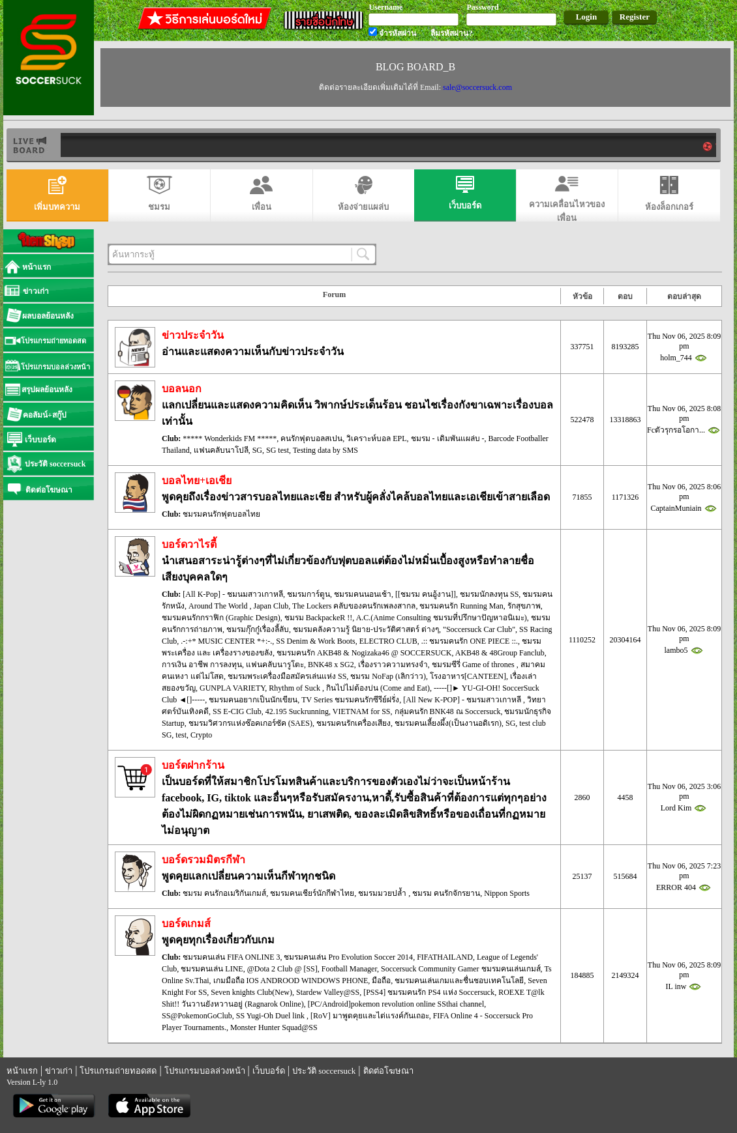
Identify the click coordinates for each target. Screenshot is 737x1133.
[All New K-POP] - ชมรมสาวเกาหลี (463, 699)
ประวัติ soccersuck (323, 1071)
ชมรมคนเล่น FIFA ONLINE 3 (231, 957)
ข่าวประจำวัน (193, 335)
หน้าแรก (22, 1071)
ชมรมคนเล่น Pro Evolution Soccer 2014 (348, 957)
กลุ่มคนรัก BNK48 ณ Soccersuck (448, 711)
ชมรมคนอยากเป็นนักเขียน (253, 699)
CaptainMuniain (676, 508)
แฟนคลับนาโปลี (221, 450)
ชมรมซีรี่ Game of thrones (474, 664)
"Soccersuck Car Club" (479, 629)
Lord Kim (676, 807)
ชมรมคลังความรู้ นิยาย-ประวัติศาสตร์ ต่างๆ (366, 629)
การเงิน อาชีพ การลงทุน (202, 664)
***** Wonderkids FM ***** (230, 438)
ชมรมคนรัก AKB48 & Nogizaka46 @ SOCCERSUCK (364, 652)
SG (257, 450)
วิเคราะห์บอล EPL (376, 438)
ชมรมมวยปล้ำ (383, 893)
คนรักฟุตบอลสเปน (311, 438)
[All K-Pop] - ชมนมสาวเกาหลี (233, 594)
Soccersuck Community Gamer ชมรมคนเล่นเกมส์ (461, 968)
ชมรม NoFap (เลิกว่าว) (388, 676)
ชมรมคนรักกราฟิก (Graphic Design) (221, 617)
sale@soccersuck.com (477, 87)
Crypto (201, 734)
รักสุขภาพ (524, 605)
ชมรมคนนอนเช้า (362, 594)
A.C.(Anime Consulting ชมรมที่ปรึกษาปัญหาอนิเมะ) (441, 617)
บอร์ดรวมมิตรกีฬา (203, 859)
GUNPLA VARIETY (232, 688)
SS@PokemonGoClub (197, 1015)
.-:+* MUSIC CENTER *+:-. (226, 641)
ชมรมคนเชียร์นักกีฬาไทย (312, 893)
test (181, 734)
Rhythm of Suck (295, 688)
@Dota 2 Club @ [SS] (282, 968)
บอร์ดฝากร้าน (193, 765)
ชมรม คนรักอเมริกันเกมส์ (224, 893)
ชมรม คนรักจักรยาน (446, 893)
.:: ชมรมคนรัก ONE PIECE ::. (469, 641)
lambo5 (676, 650)
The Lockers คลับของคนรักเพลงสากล (353, 605)
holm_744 (676, 357)
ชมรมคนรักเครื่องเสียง (353, 723)
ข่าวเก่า (58, 1071)
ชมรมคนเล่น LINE (212, 968)
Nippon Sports (507, 893)
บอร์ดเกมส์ (186, 923)
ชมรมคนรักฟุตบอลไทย (221, 514)
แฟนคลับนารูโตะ (275, 664)
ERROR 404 (676, 887)
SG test (277, 450)
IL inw (676, 986)
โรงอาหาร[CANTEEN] (468, 676)
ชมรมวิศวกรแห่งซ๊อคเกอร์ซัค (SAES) (250, 723)
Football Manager (349, 968)
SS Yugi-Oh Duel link (271, 1015)
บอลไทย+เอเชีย (197, 480)
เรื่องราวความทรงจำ (393, 664)
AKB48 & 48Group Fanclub (500, 652)
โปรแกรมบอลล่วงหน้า (204, 1071)
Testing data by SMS (325, 450)
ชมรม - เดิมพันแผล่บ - (448, 438)
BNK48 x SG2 (331, 664)
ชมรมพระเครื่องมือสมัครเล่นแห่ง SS (287, 676)
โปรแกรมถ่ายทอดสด (118, 1071)
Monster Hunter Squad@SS (274, 1027)
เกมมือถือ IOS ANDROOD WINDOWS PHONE (290, 980)
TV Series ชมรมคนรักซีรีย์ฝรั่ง (350, 699)
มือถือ (381, 980)
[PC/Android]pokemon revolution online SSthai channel (396, 1004)
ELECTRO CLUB (388, 641)
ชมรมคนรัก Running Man (461, 605)
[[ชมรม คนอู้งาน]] (425, 594)
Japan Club (271, 605)
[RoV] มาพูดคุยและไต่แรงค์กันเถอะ (369, 1015)
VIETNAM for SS (362, 711)
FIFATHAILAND (445, 957)
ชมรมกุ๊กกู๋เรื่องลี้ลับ (257, 629)
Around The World (219, 605)
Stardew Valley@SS (327, 992)
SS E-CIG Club (237, 711)
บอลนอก (182, 388)
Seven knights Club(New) (251, 992)
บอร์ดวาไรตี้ (189, 544)
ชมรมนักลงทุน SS (489, 594)
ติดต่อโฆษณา (388, 1071)
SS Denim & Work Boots (315, 641)
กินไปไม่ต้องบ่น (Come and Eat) (378, 688)
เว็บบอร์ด (268, 1071)
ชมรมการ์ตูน (308, 594)
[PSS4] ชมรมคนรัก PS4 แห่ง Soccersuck (428, 992)
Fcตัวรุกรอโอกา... (676, 430)
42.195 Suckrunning (297, 711)
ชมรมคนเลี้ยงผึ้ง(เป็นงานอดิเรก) (448, 723)
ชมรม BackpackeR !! (318, 617)
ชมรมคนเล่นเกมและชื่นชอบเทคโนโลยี (459, 980)
